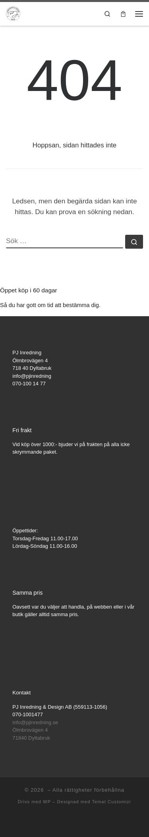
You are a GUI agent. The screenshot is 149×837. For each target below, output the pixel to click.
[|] (13, 13)
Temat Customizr (111, 801)
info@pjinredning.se (35, 722)
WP (47, 801)
